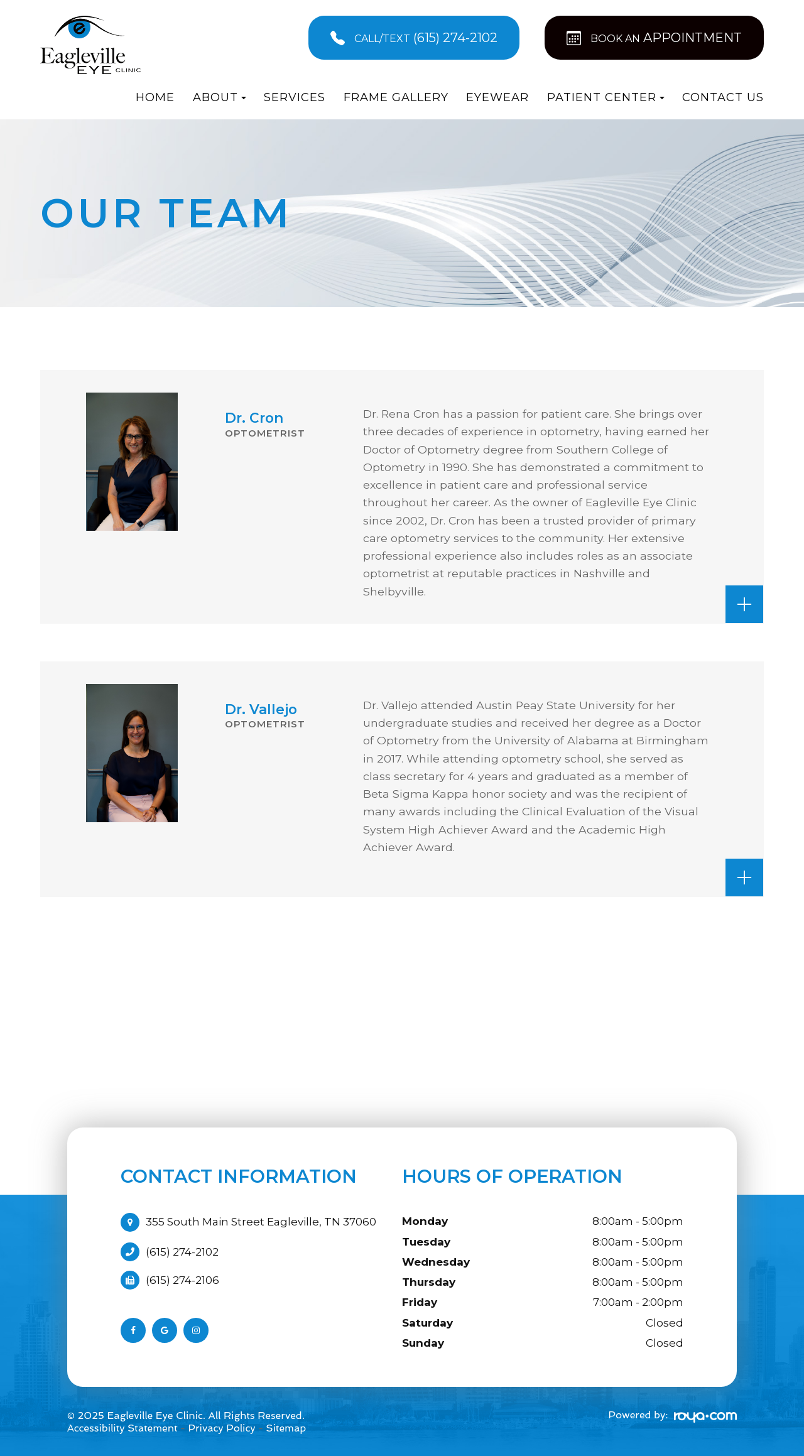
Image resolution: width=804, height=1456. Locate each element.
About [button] (219, 97)
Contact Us (723, 97)
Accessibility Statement (122, 1428)
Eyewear (497, 97)
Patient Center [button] (606, 97)
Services (294, 97)
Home (155, 97)
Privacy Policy (221, 1428)
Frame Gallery (396, 97)
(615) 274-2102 (182, 1252)
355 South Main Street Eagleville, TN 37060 (261, 1221)
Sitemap (286, 1428)
